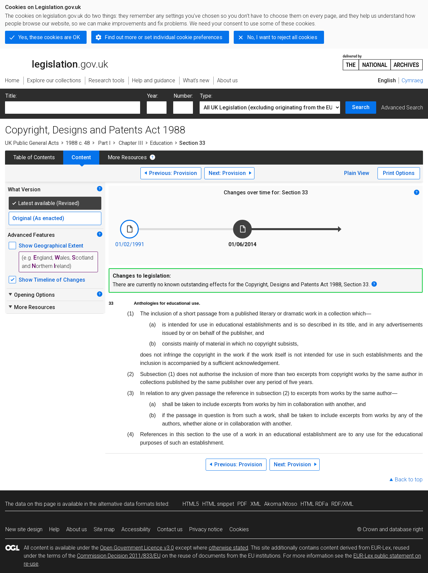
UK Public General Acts (32, 143)
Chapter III (130, 143)
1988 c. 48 (78, 143)
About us (76, 529)
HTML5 (191, 504)
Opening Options (31, 294)
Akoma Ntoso (280, 504)
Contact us (170, 529)
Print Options (399, 173)
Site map (104, 529)
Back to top (409, 479)
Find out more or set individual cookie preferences (163, 37)
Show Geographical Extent (51, 246)
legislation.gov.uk (56, 62)
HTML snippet (218, 504)
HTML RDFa (314, 504)
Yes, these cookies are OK (49, 37)
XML (255, 504)
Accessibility (135, 529)
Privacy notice (206, 529)
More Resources (127, 157)
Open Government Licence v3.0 (137, 548)
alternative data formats (126, 504)
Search (360, 107)
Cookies (239, 529)
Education (161, 143)
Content (81, 157)
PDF (242, 504)
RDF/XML (342, 504)
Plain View (356, 173)
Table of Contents (34, 157)
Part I (104, 143)
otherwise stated (228, 548)
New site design (23, 529)
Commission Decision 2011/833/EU (118, 556)
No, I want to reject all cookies (282, 37)
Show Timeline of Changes (52, 280)
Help (54, 529)
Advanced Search (402, 107)
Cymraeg (412, 80)
